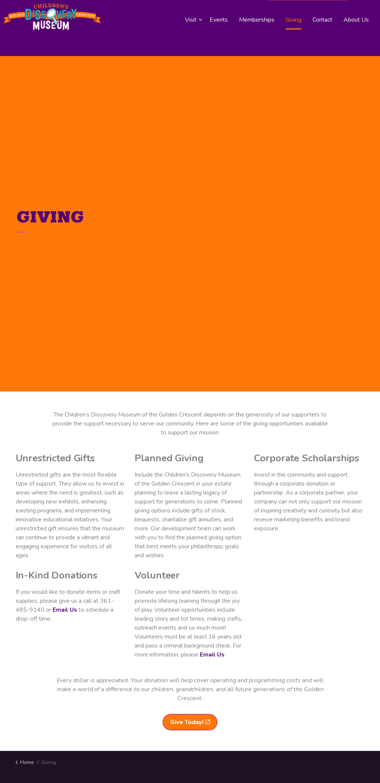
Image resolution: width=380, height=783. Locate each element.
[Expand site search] (366, 14)
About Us (356, 42)
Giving (293, 42)
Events (219, 42)
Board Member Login (230, 14)
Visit (191, 42)
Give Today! (190, 722)
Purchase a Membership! (307, 14)
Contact (322, 42)
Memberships (256, 42)
